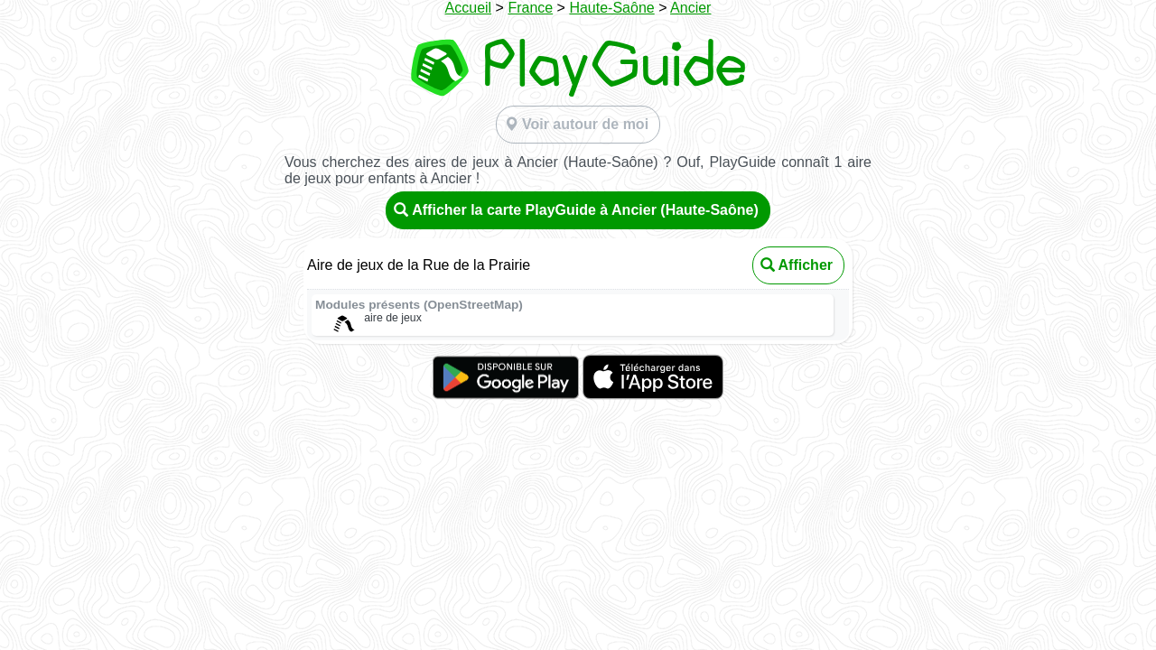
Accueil (468, 7)
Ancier (690, 7)
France (530, 7)
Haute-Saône (611, 7)
